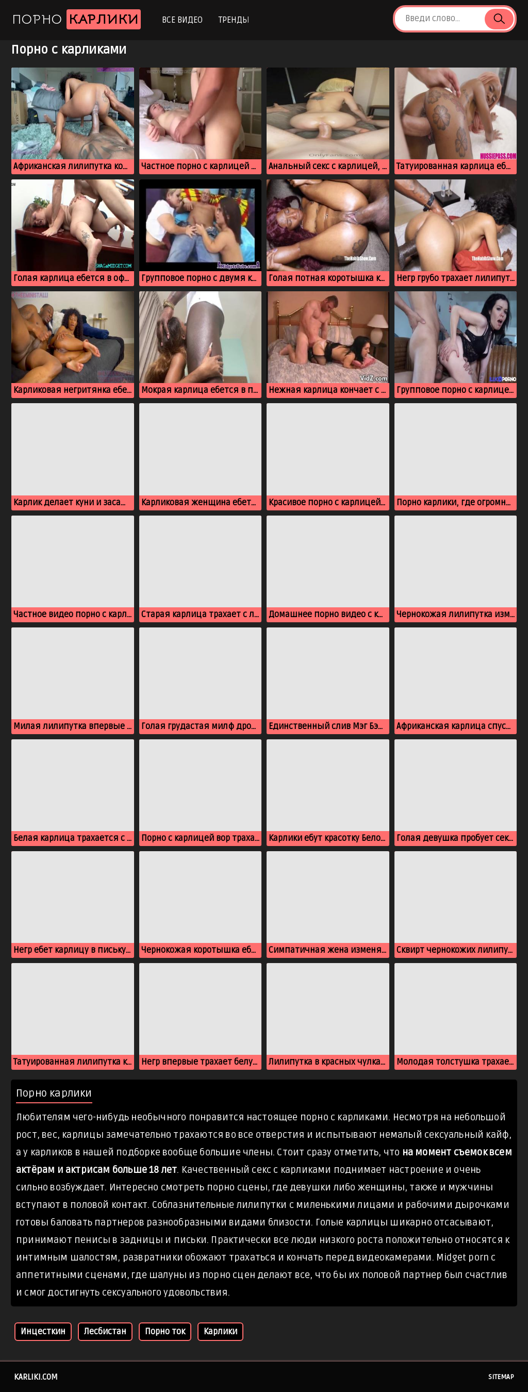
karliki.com (36, 1377)
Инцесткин (43, 1332)
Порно (76, 19)
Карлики (220, 1332)
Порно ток (165, 1332)
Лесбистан (105, 1332)
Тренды (234, 20)
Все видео (182, 20)
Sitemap (501, 1377)
